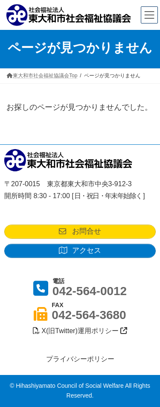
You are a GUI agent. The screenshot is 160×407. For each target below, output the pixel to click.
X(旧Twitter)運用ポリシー (80, 330)
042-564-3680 (89, 315)
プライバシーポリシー (80, 359)
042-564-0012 (89, 291)
